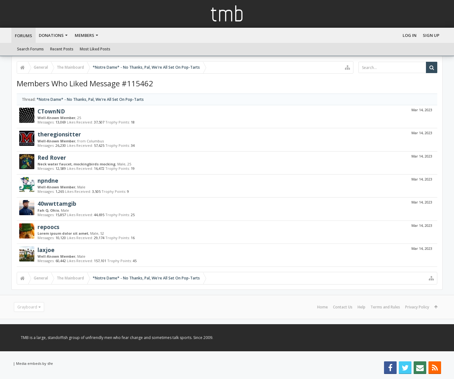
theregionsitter (59, 134)
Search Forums (30, 49)
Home (322, 307)
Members (84, 35)
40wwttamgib (57, 203)
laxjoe (46, 250)
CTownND (51, 111)
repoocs (48, 227)
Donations (51, 35)
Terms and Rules (385, 307)
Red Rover (52, 157)
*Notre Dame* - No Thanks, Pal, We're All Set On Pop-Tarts (90, 99)
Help (361, 307)
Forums (23, 35)
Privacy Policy (417, 307)
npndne (48, 180)
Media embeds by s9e (34, 363)
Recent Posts (61, 49)
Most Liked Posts (95, 49)
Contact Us (342, 307)
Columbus (95, 141)
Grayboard (27, 307)
